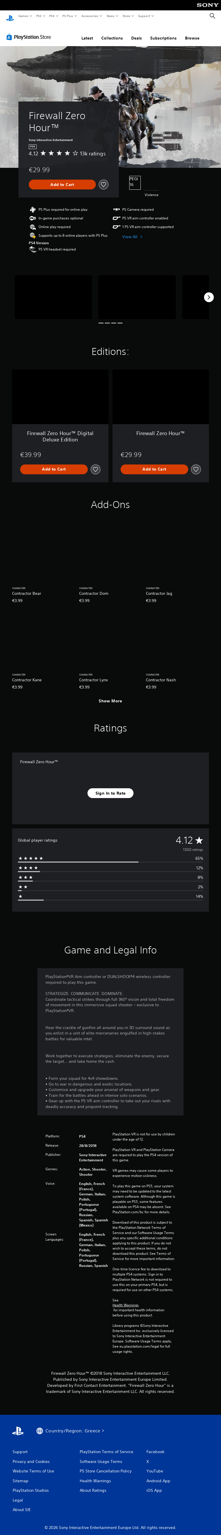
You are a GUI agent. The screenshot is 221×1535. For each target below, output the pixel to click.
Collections (112, 32)
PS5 (38, 16)
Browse (192, 32)
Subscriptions (163, 32)
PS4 (52, 16)
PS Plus (67, 16)
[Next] (209, 292)
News (111, 16)
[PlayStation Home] (10, 16)
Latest (87, 32)
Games (23, 16)
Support (144, 16)
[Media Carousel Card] (53, 291)
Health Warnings (126, 1299)
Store (126, 16)
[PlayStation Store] (30, 31)
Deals (136, 32)
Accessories (89, 16)
